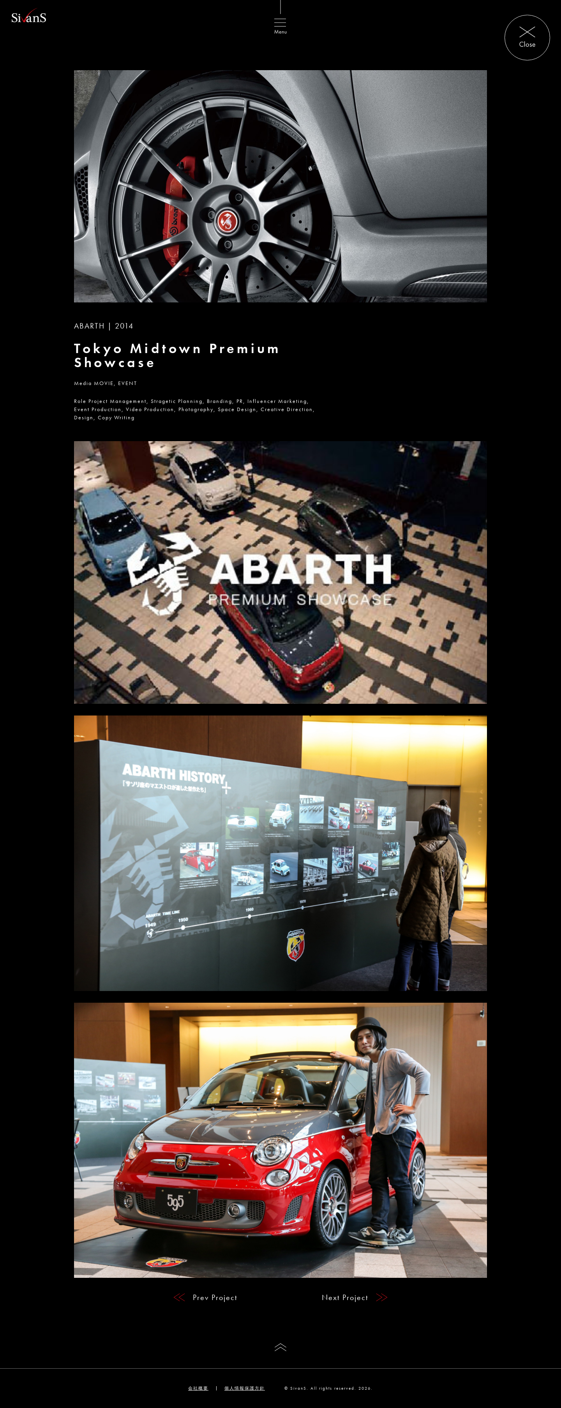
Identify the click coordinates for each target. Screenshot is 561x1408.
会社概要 (198, 1388)
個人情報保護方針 (244, 1388)
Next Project (345, 1297)
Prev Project (215, 1297)
